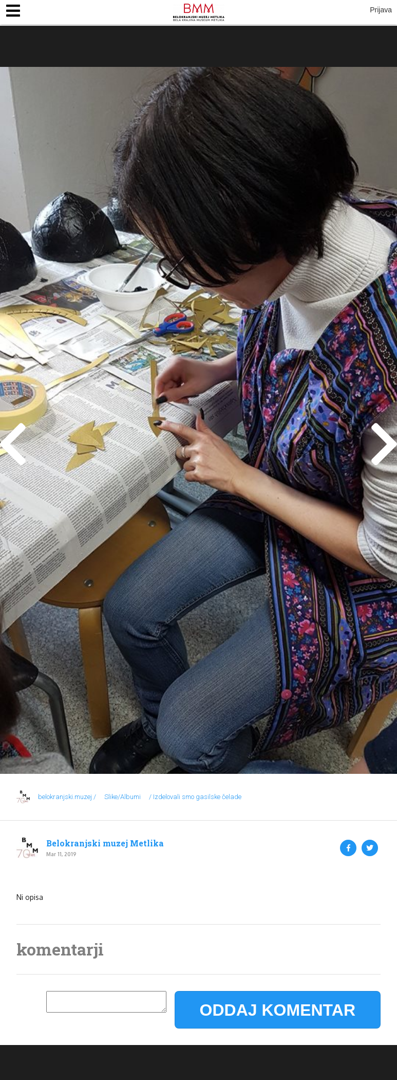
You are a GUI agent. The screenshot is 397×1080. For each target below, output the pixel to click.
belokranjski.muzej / (67, 797)
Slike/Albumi (122, 797)
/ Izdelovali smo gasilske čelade (195, 797)
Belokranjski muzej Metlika (105, 843)
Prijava (381, 10)
